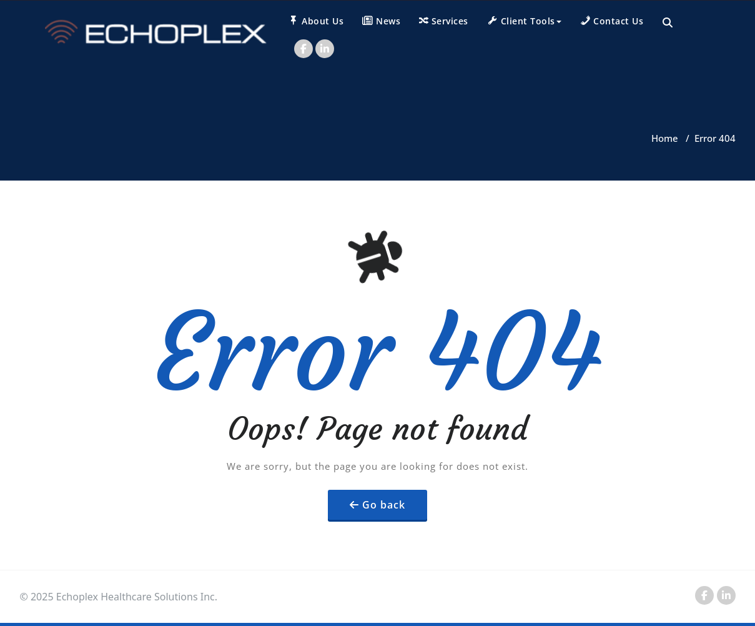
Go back (383, 505)
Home (664, 138)
